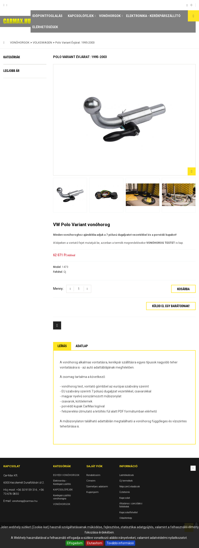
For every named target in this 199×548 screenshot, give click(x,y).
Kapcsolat (124, 497)
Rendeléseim (93, 475)
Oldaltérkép (125, 518)
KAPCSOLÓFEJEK (81, 16)
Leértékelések (126, 475)
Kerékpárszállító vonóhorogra (18, 108)
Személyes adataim (97, 486)
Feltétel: (58, 271)
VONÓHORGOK (110, 16)
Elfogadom (75, 543)
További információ (120, 543)
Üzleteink (124, 492)
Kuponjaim (92, 492)
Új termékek (126, 480)
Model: (57, 267)
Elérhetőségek (45, 27)
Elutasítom (94, 543)
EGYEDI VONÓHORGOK (22, 69)
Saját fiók (94, 466)
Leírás (62, 346)
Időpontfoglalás (47, 16)
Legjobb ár (11, 133)
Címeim (90, 480)
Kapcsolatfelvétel (128, 512)
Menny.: (58, 288)
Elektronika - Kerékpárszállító (153, 16)
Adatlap (82, 346)
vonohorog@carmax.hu (24, 501)
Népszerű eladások (129, 486)
